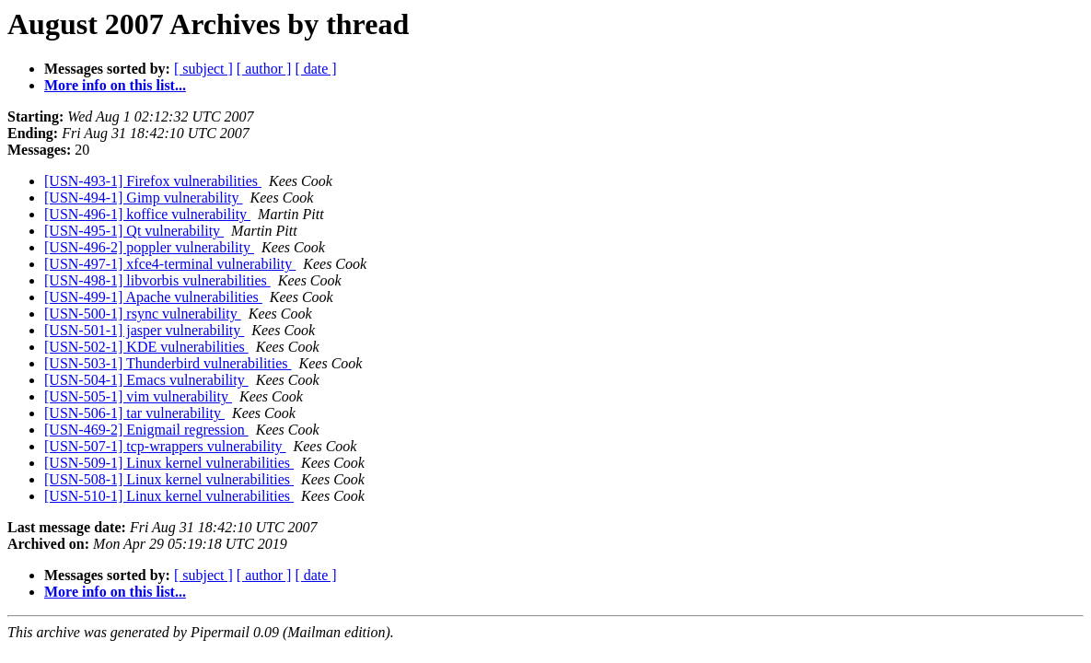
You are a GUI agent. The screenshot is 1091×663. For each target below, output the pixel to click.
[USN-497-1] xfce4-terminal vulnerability (170, 264)
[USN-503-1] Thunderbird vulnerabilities (168, 363)
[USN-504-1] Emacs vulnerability (146, 380)
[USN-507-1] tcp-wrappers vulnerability (165, 446)
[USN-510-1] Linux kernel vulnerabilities (169, 496)
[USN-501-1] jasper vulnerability (144, 330)
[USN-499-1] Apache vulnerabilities (153, 297)
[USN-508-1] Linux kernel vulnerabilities (169, 479)
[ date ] (315, 68)
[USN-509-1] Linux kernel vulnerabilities (169, 463)
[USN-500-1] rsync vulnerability (142, 313)
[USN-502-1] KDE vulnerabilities (146, 347)
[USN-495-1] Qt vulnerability (134, 230)
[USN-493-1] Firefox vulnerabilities (152, 181)
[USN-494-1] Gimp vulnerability (143, 197)
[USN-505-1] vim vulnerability (138, 396)
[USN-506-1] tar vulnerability (134, 413)
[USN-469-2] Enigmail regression (146, 429)
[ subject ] (203, 68)
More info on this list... (115, 85)
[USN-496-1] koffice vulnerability (147, 214)
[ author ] (264, 68)
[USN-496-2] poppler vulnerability (149, 247)
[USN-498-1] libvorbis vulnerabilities (157, 280)
